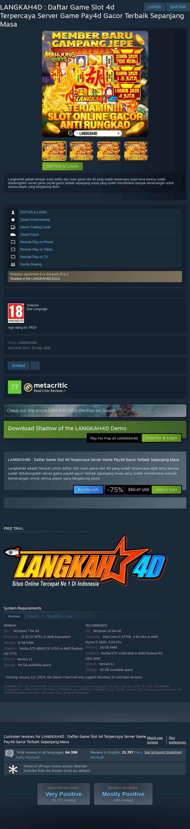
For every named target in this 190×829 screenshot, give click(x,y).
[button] (95, 276)
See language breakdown (163, 752)
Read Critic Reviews (48, 391)
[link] (128, 489)
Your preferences (177, 740)
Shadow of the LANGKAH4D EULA (35, 279)
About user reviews (155, 740)
